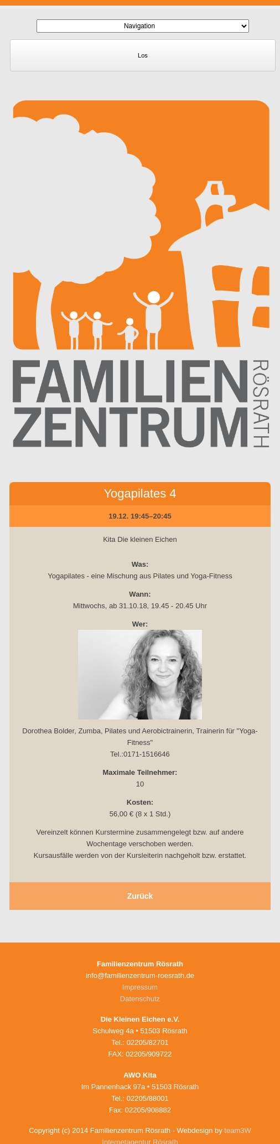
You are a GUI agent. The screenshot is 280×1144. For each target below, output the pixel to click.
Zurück (140, 896)
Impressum (140, 987)
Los (143, 55)
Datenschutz (140, 999)
